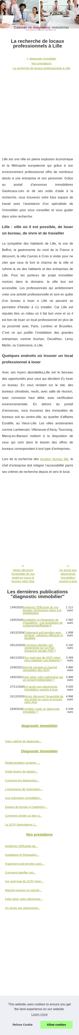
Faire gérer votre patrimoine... (24, 899)
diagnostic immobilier (43, 58)
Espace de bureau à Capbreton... (26, 807)
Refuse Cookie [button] (23, 1024)
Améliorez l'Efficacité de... (21, 846)
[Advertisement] (37, 111)
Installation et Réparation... (22, 854)
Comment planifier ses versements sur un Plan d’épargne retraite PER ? (40, 648)
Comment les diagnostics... (22, 780)
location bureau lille (54, 459)
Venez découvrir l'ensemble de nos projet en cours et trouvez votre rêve (23, 576)
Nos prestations (41, 63)
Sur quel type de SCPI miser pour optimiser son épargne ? (43, 659)
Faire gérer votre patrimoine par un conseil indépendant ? (43, 678)
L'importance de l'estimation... (24, 789)
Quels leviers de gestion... (21, 771)
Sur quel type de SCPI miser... (24, 881)
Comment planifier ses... (20, 872)
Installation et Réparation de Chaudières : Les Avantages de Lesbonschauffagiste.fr (43, 622)
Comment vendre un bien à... (23, 815)
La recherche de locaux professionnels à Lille (41, 68)
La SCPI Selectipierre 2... (21, 824)
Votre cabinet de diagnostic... (23, 741)
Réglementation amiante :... (22, 762)
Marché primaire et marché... (23, 890)
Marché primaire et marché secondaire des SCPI (40, 669)
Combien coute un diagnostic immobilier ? (41, 710)
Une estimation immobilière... (23, 798)
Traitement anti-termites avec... (24, 863)
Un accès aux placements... (22, 908)
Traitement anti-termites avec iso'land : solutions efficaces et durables (43, 635)
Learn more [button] (39, 1014)
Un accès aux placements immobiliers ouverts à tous (41, 688)
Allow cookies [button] (56, 1024)
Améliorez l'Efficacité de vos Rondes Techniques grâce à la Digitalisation (42, 610)
